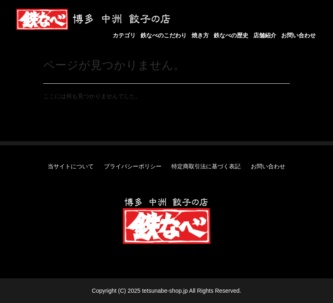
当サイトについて (71, 166)
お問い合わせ (268, 166)
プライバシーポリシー (133, 166)
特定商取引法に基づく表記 (205, 166)
